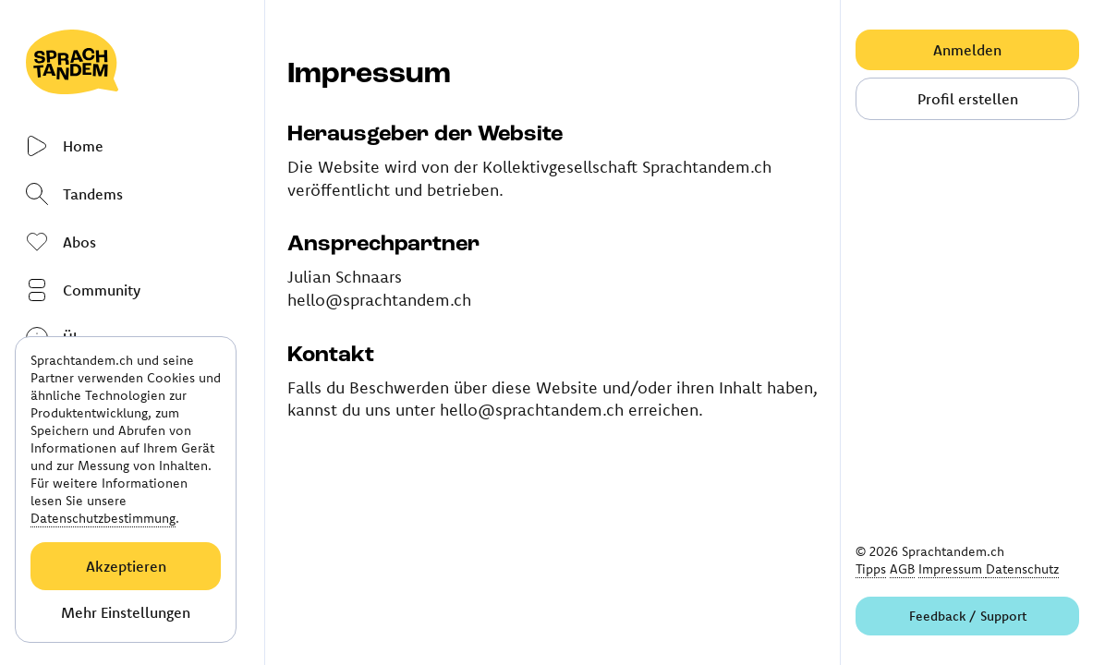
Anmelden (967, 50)
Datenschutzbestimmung (103, 518)
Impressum (952, 569)
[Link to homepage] (134, 62)
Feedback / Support (967, 616)
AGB (902, 569)
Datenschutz (1022, 569)
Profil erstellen (967, 99)
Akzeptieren (126, 566)
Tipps (871, 569)
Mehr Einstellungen (125, 612)
